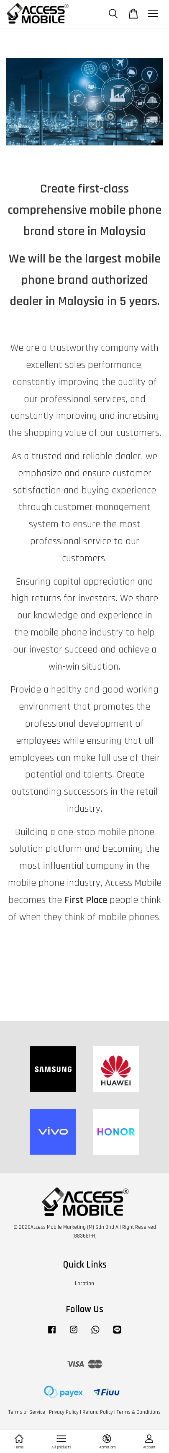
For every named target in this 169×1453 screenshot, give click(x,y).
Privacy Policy (64, 1412)
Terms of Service (26, 1412)
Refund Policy (97, 1412)
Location (84, 1283)
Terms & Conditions (139, 1412)
